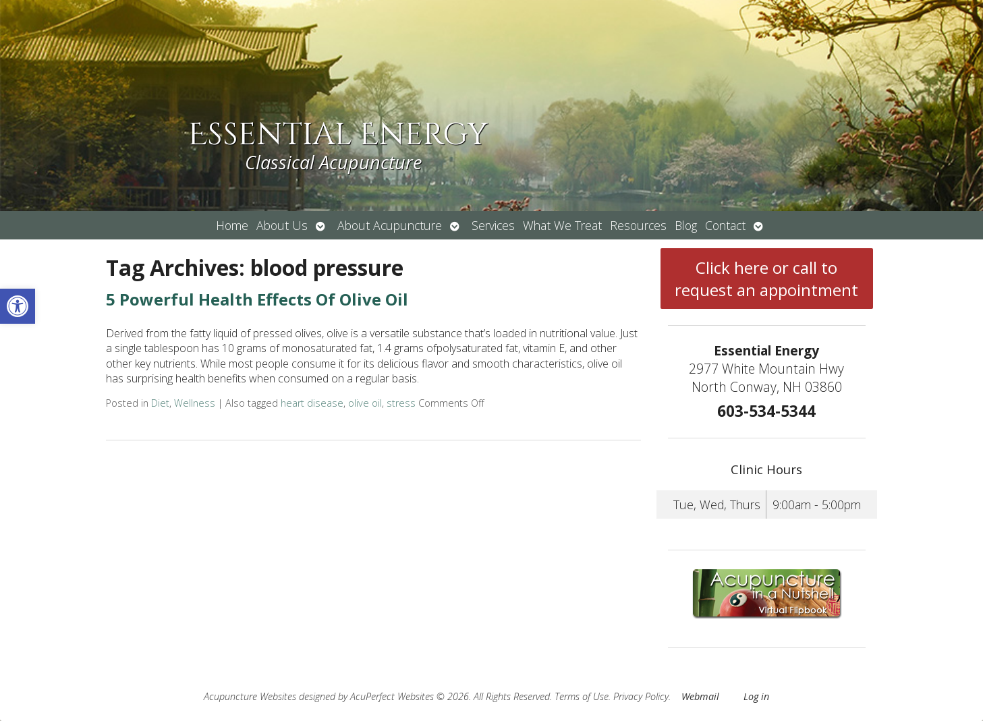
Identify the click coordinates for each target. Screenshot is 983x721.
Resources (638, 225)
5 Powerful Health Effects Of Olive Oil (257, 299)
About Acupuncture (389, 225)
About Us (282, 225)
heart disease (312, 403)
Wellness (194, 403)
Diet (160, 403)
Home (232, 225)
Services (493, 225)
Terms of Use (582, 696)
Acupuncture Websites (250, 696)
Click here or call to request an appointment (766, 278)
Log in (756, 696)
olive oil (365, 403)
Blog (686, 225)
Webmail (700, 696)
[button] (17, 306)
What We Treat (562, 225)
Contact (725, 225)
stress (401, 403)
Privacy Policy (641, 696)
